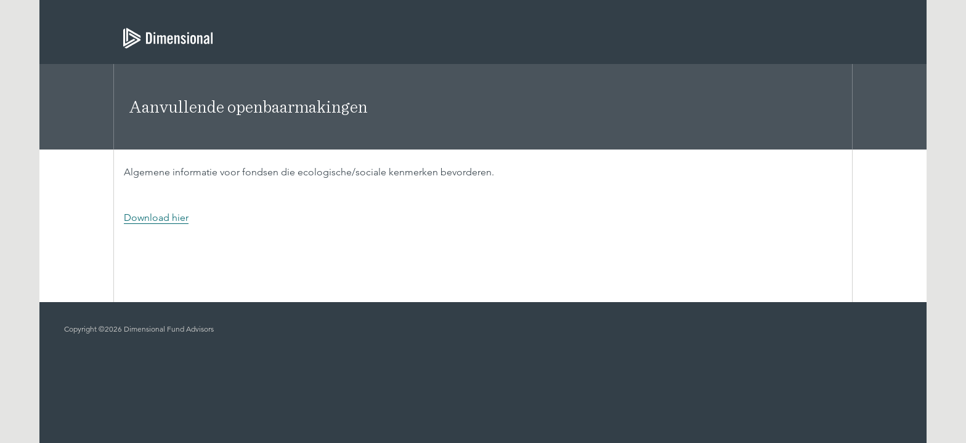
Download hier (156, 217)
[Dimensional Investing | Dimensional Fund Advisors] (163, 38)
